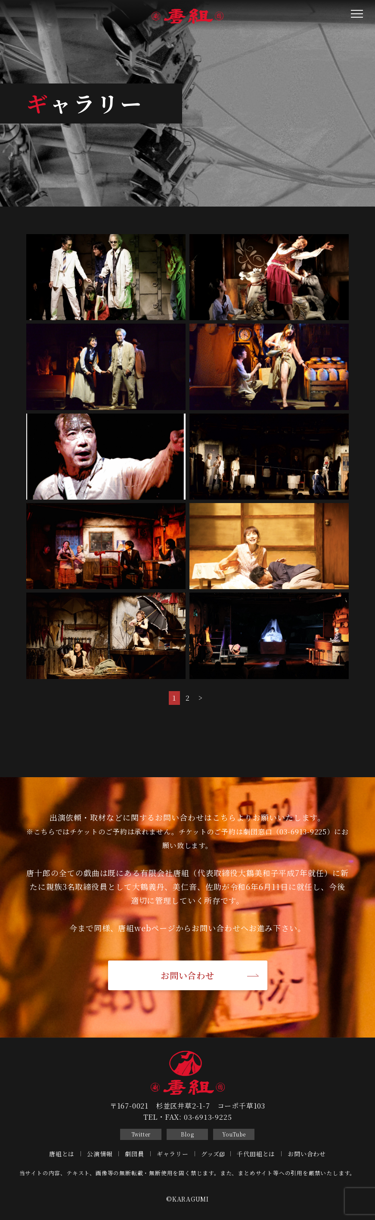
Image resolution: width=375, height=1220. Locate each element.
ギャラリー (173, 1153)
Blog (187, 1134)
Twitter (141, 1134)
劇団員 (134, 1153)
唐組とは (61, 1153)
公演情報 (99, 1153)
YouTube (234, 1134)
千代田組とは (256, 1153)
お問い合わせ (187, 975)
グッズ (213, 1153)
